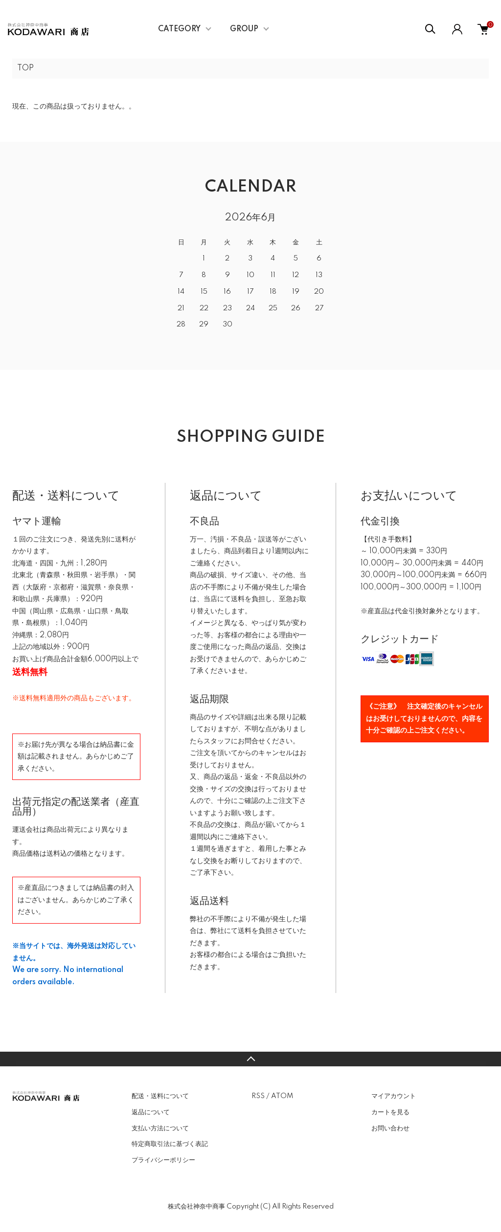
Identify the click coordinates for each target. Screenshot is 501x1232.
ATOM (282, 1096)
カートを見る (390, 1112)
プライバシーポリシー (163, 1160)
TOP (25, 68)
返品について (151, 1112)
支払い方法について (160, 1128)
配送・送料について (160, 1096)
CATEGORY (179, 29)
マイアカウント (393, 1096)
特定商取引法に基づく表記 (170, 1144)
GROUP (244, 29)
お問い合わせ (390, 1128)
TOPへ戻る (250, 1059)
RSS (258, 1096)
